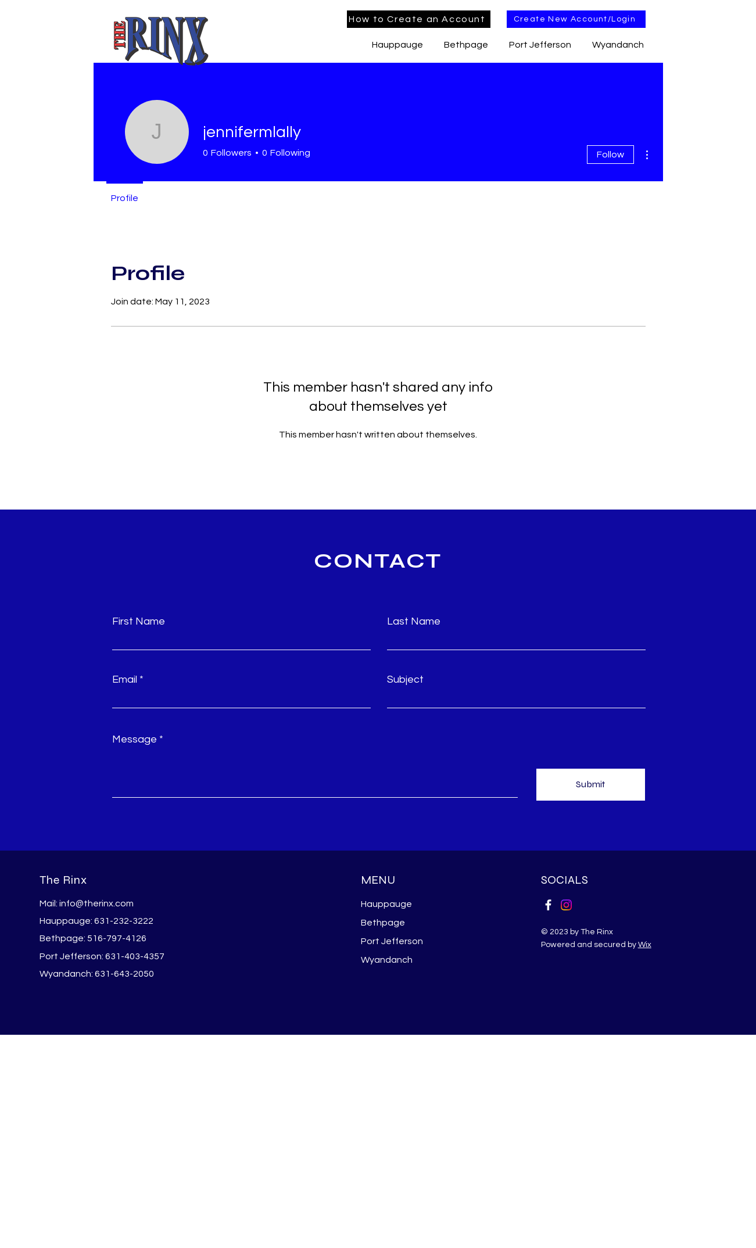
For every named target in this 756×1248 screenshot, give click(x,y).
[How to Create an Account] (418, 19)
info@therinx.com (96, 903)
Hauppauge (386, 904)
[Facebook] (548, 905)
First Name (138, 621)
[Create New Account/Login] (576, 19)
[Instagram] (566, 905)
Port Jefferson (392, 941)
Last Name (413, 621)
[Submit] (590, 785)
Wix (644, 945)
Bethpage (383, 922)
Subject (405, 680)
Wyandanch (387, 959)
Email (124, 680)
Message (134, 739)
